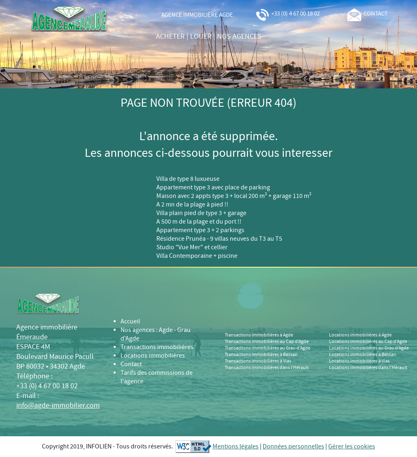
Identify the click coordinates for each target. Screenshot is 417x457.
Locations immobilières (153, 356)
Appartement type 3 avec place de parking (213, 187)
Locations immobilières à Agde (360, 335)
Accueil (130, 321)
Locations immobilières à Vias (359, 361)
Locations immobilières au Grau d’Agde (369, 348)
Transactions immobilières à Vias (258, 361)
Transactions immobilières (157, 347)
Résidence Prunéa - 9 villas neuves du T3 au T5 (219, 239)
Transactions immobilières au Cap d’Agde (267, 341)
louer (200, 37)
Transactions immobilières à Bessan (261, 355)
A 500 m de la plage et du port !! (198, 222)
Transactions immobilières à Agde (259, 335)
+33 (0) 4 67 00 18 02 (287, 14)
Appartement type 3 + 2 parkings (200, 230)
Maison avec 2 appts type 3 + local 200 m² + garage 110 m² (234, 196)
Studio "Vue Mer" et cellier (192, 247)
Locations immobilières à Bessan (362, 355)
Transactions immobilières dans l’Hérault (267, 368)
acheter (170, 37)
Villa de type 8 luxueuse (187, 179)
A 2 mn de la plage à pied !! (192, 204)
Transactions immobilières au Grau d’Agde (267, 348)
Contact (131, 364)
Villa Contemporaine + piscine (196, 256)
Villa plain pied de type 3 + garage (201, 213)
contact (367, 14)
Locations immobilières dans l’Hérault (368, 368)
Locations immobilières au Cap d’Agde (368, 341)
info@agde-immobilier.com (58, 406)
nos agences (239, 37)
